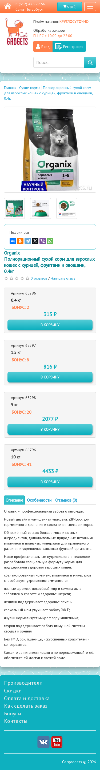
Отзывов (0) (66, 500)
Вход (45, 46)
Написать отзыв (63, 278)
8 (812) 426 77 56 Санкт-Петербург (30, 7)
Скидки (13, 690)
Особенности (39, 500)
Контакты (15, 720)
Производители (23, 682)
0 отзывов (39, 278)
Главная (10, 87)
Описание (14, 500)
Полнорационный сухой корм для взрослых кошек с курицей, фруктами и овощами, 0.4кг (48, 93)
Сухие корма (29, 87)
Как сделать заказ (25, 705)
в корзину (50, 324)
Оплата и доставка (27, 698)
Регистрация (73, 46)
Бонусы (12, 713)
